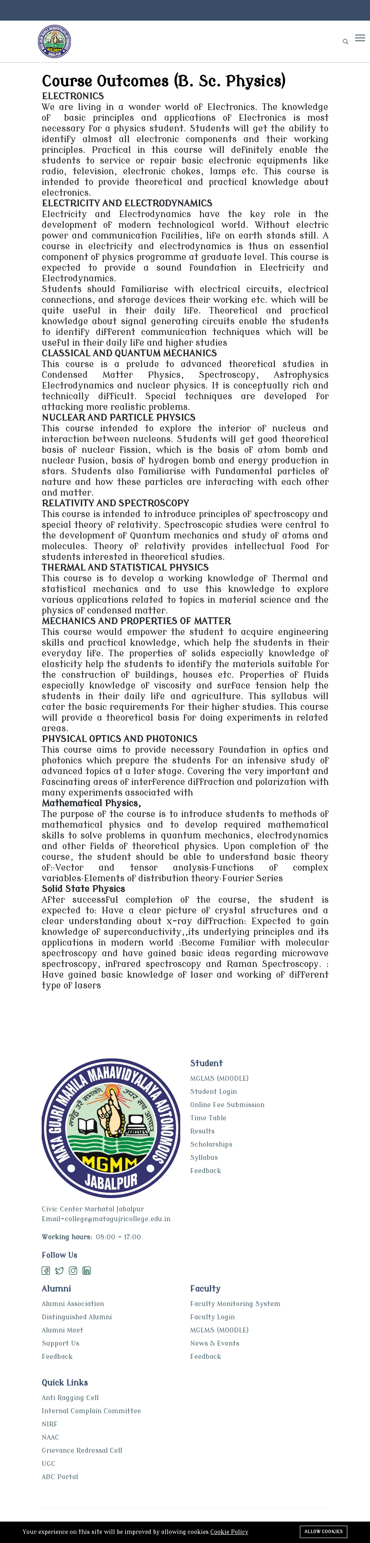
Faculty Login (212, 1317)
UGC (49, 1464)
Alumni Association (73, 1304)
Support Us (60, 1343)
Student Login (213, 1092)
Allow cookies (323, 1531)
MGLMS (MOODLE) (219, 1078)
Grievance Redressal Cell (82, 1450)
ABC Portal (60, 1477)
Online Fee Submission (227, 1105)
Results (202, 1131)
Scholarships (211, 1144)
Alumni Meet (62, 1330)
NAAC (50, 1437)
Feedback (205, 1171)
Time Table (208, 1118)
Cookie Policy (229, 1532)
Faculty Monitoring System (235, 1304)
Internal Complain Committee (91, 1411)
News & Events (214, 1343)
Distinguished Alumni (77, 1317)
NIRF (50, 1424)
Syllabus (204, 1157)
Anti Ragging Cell (70, 1398)
